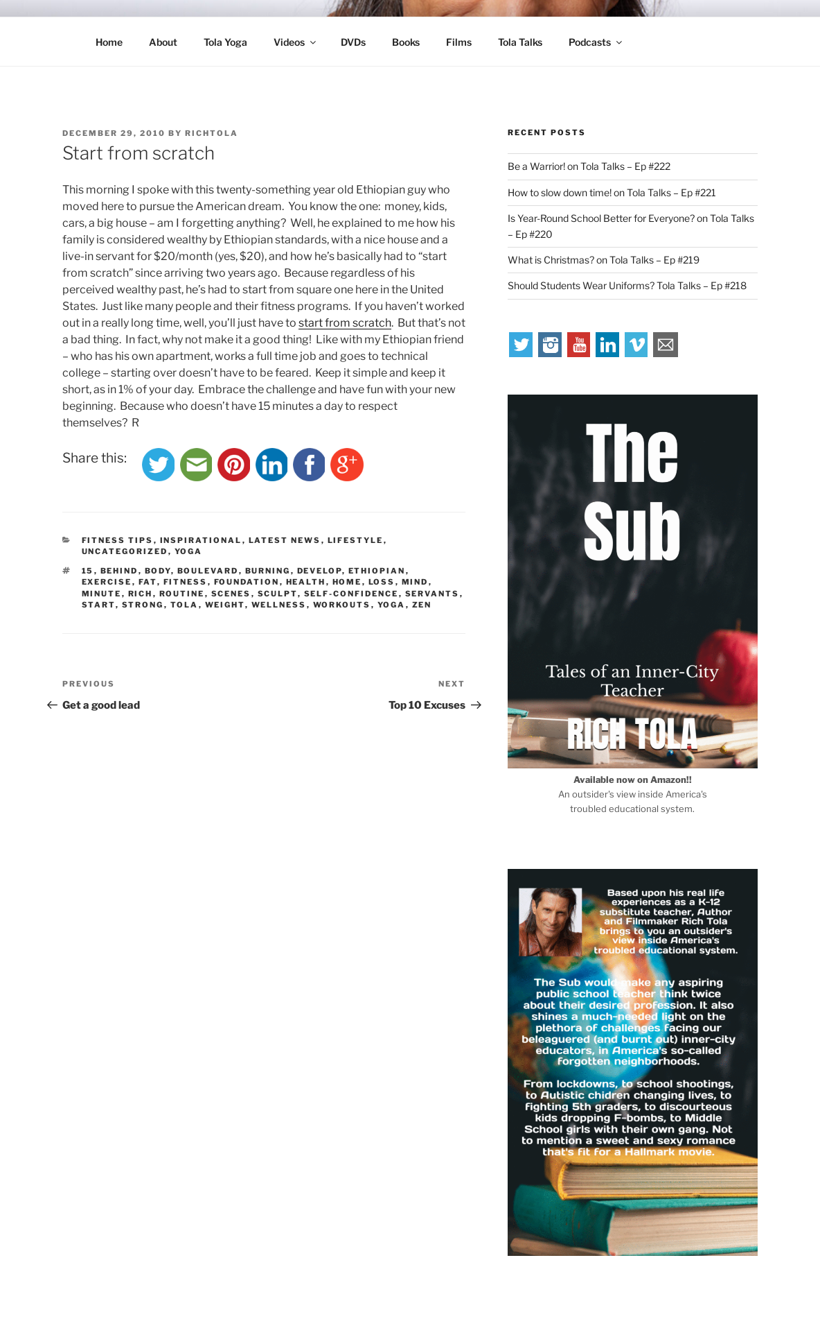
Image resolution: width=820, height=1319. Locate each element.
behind (119, 571)
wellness (279, 605)
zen (422, 605)
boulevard (208, 571)
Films (459, 42)
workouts (342, 605)
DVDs (353, 42)
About (163, 42)
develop (319, 571)
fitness (185, 582)
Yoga (189, 551)
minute (102, 593)
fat (148, 582)
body (158, 571)
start (99, 605)
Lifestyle (356, 540)
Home (109, 42)
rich (140, 593)
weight (225, 605)
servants (432, 593)
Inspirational (201, 540)
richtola (211, 133)
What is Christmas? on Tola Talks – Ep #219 (603, 260)
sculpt (278, 593)
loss (381, 582)
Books (406, 42)
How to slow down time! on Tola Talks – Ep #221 (612, 192)
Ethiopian (377, 571)
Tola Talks (520, 42)
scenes (231, 593)
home (347, 582)
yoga (391, 605)
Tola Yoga (225, 42)
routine (182, 593)
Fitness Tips (118, 540)
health (306, 582)
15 (88, 571)
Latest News (285, 540)
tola (184, 605)
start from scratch (344, 322)
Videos (296, 42)
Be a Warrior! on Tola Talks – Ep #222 (589, 166)
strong (143, 605)
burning (268, 571)
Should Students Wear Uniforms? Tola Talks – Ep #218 (627, 285)
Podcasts (596, 42)
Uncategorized (125, 551)
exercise (107, 582)
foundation (247, 582)
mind (415, 582)
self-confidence (351, 593)
